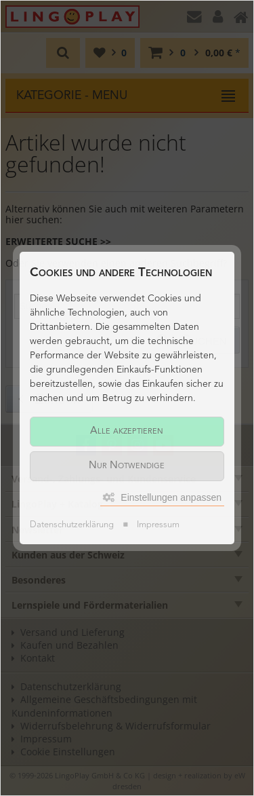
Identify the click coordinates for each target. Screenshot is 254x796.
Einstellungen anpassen (162, 497)
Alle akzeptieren (126, 431)
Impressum (158, 524)
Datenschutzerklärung (72, 524)
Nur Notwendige (127, 466)
